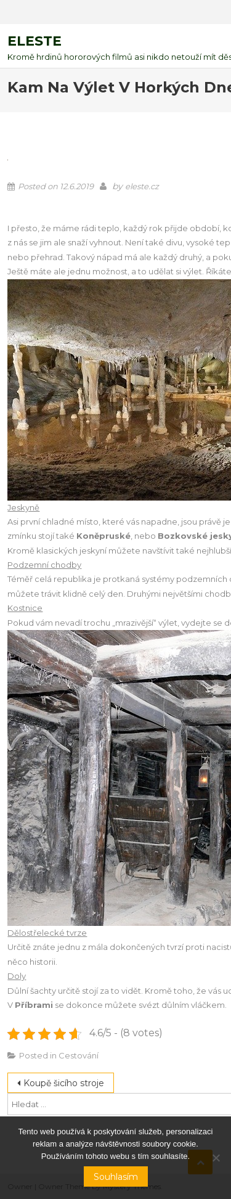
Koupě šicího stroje (63, 1083)
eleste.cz (142, 186)
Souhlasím (116, 1176)
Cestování (79, 1055)
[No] (215, 1158)
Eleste (34, 41)
